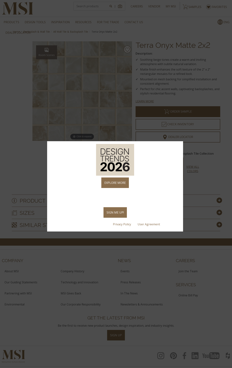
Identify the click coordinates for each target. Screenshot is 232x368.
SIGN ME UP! (115, 212)
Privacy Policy (122, 224)
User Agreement (149, 224)
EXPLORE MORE (115, 183)
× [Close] (178, 145)
